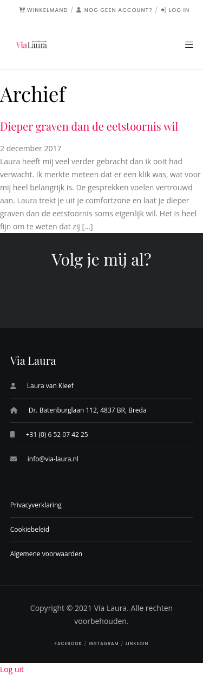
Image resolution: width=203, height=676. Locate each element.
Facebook (68, 644)
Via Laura (110, 608)
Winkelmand (43, 10)
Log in (175, 10)
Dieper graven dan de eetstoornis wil (89, 126)
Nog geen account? (114, 10)
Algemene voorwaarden (46, 553)
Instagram (104, 644)
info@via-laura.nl (53, 458)
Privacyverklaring (36, 505)
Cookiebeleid (29, 529)
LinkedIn (137, 644)
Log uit (12, 669)
